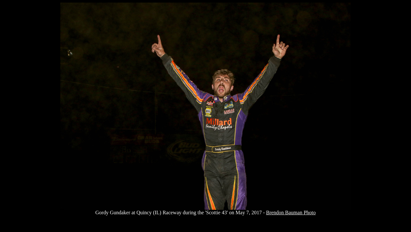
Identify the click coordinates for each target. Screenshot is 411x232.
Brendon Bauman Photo (291, 212)
